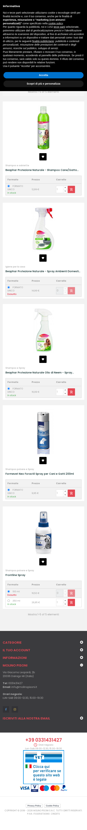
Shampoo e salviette (17, 165)
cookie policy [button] (55, 23)
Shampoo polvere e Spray (19, 469)
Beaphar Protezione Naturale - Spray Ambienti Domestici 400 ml (43, 271)
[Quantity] (59, 189)
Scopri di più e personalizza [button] (43, 83)
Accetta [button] (43, 75)
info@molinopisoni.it (24, 687)
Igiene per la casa (15, 266)
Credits (55, 813)
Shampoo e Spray (15, 367)
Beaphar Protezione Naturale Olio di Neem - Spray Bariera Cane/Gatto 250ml (38, 373)
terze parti (59, 26)
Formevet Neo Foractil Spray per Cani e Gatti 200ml (39, 474)
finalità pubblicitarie (43, 41)
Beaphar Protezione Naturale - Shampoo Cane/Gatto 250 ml (41, 170)
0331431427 (15, 683)
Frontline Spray (15, 575)
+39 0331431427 (43, 740)
